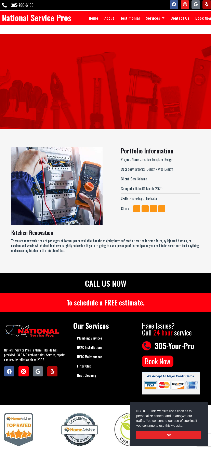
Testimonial (130, 22)
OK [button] (169, 435)
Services (155, 22)
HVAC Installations (89, 347)
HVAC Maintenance (89, 357)
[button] (184, 425)
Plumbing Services (89, 338)
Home (93, 22)
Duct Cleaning (86, 375)
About (109, 22)
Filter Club (84, 366)
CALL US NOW (105, 283)
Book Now (157, 361)
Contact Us (180, 22)
